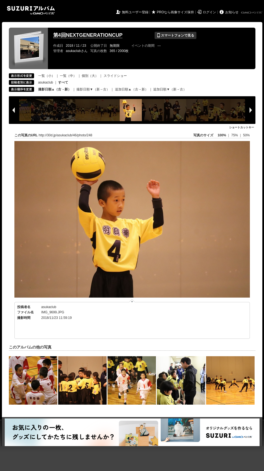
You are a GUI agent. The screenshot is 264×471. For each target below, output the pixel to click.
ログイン (209, 12)
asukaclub (45, 82)
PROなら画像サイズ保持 (175, 12)
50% (246, 135)
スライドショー (115, 76)
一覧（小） (46, 76)
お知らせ (232, 12)
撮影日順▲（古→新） (54, 89)
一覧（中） (68, 76)
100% (222, 135)
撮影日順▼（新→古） (93, 89)
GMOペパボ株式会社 (252, 12)
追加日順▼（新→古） (169, 89)
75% (235, 135)
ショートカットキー (241, 127)
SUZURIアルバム (31, 10)
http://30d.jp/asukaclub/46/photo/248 (65, 135)
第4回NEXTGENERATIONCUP (88, 35)
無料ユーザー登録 (135, 12)
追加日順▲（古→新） (131, 89)
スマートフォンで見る (175, 35)
